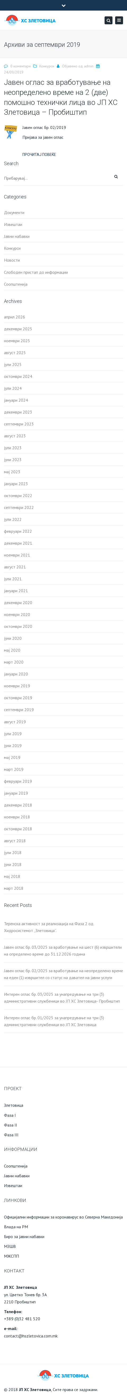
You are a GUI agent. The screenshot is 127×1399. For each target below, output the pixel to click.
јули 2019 (13, 733)
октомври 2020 (18, 626)
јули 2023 (13, 447)
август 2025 (15, 352)
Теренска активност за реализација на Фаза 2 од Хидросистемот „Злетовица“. (48, 927)
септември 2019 (19, 709)
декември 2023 (18, 412)
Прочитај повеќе (39, 154)
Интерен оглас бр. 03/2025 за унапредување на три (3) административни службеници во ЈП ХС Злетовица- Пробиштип (62, 998)
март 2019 (13, 769)
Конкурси (46, 66)
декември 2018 (18, 805)
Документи (14, 212)
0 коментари (20, 66)
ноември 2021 (17, 555)
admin (88, 66)
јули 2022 (13, 519)
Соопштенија (15, 284)
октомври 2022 (18, 495)
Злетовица (13, 1105)
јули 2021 (13, 578)
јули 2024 (13, 388)
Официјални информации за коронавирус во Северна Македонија (63, 1217)
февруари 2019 (18, 781)
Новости (12, 260)
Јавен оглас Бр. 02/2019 (44, 127)
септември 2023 (19, 424)
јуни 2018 (13, 864)
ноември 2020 (17, 614)
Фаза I (10, 1115)
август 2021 (15, 566)
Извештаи (13, 224)
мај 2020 (12, 650)
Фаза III (11, 1134)
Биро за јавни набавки (24, 1236)
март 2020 (13, 662)
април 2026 (14, 316)
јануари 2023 (16, 483)
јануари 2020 (16, 674)
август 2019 (15, 721)
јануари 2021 (16, 590)
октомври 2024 (18, 376)
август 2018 (15, 840)
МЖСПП (11, 1256)
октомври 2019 (18, 697)
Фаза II (10, 1125)
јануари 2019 (16, 793)
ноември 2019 (17, 685)
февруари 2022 (18, 531)
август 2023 (15, 435)
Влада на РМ (16, 1226)
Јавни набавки (17, 236)
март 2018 (13, 888)
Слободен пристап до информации (36, 272)
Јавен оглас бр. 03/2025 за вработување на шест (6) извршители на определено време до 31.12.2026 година (63, 950)
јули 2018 (13, 852)
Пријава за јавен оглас (42, 137)
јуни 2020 (13, 638)
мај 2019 (12, 757)
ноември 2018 (17, 816)
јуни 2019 (13, 745)
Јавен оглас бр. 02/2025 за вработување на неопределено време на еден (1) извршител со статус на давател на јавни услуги (63, 974)
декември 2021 (18, 543)
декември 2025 (18, 328)
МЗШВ (10, 1246)
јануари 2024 (16, 400)
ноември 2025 (17, 340)
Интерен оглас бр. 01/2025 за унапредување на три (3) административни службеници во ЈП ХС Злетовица (54, 1021)
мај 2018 (12, 876)
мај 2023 (12, 471)
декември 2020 (18, 602)
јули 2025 (13, 364)
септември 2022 (19, 507)
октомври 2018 (18, 828)
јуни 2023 (13, 459)
